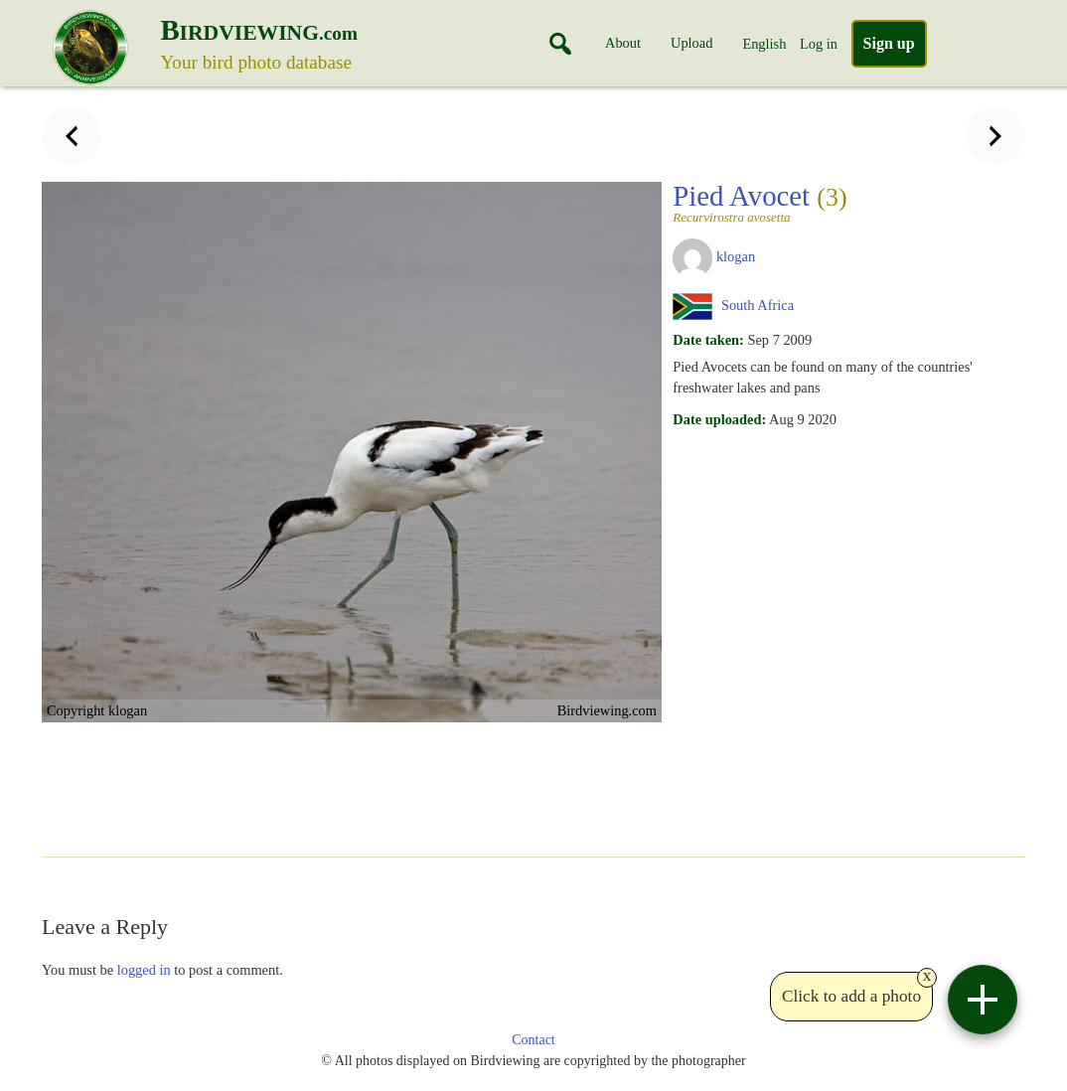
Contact (533, 1039)
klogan (735, 256)
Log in (819, 44)
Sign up (889, 43)
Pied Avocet (842, 202)
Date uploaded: (719, 419)
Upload (691, 43)
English (764, 44)
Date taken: (708, 340)
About (623, 43)
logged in (144, 970)
